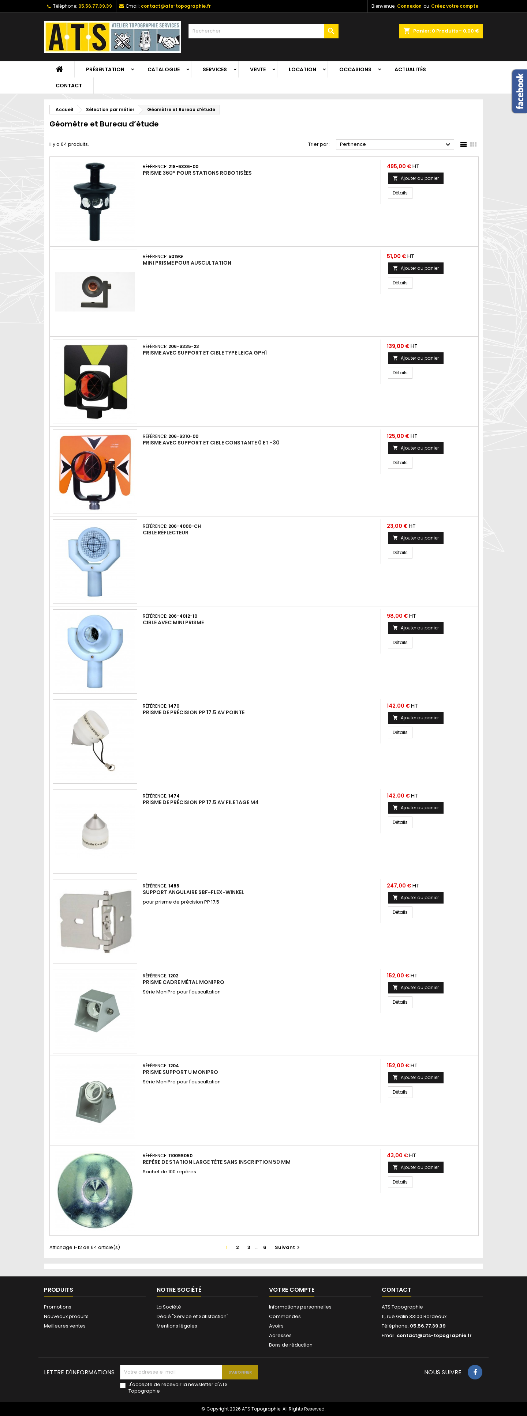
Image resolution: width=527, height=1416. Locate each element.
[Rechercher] (263, 31)
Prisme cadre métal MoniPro (183, 982)
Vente (258, 69)
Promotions (57, 1306)
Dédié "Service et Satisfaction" (192, 1316)
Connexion (409, 6)
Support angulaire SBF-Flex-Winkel (193, 892)
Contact (69, 85)
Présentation (105, 69)
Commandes (285, 1316)
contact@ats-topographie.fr (176, 6)
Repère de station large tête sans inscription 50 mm (217, 1162)
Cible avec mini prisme (173, 622)
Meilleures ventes (65, 1325)
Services (215, 69)
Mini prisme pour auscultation (187, 262)
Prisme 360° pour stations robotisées (197, 173)
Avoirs (276, 1325)
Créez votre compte (454, 6)
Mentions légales (177, 1325)
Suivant (288, 1247)
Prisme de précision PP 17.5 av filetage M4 (201, 802)
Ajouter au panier (416, 178)
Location (302, 69)
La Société (169, 1306)
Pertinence (396, 144)
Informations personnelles (300, 1306)
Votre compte (291, 1290)
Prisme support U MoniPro (180, 1072)
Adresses (280, 1335)
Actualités (410, 69)
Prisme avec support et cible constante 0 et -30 (211, 442)
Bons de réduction (291, 1344)
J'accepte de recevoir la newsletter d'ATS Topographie (178, 1387)
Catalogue (163, 69)
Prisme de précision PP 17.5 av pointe (193, 712)
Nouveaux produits (66, 1316)
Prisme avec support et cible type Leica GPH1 (205, 352)
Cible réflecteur (165, 532)
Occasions (355, 69)
